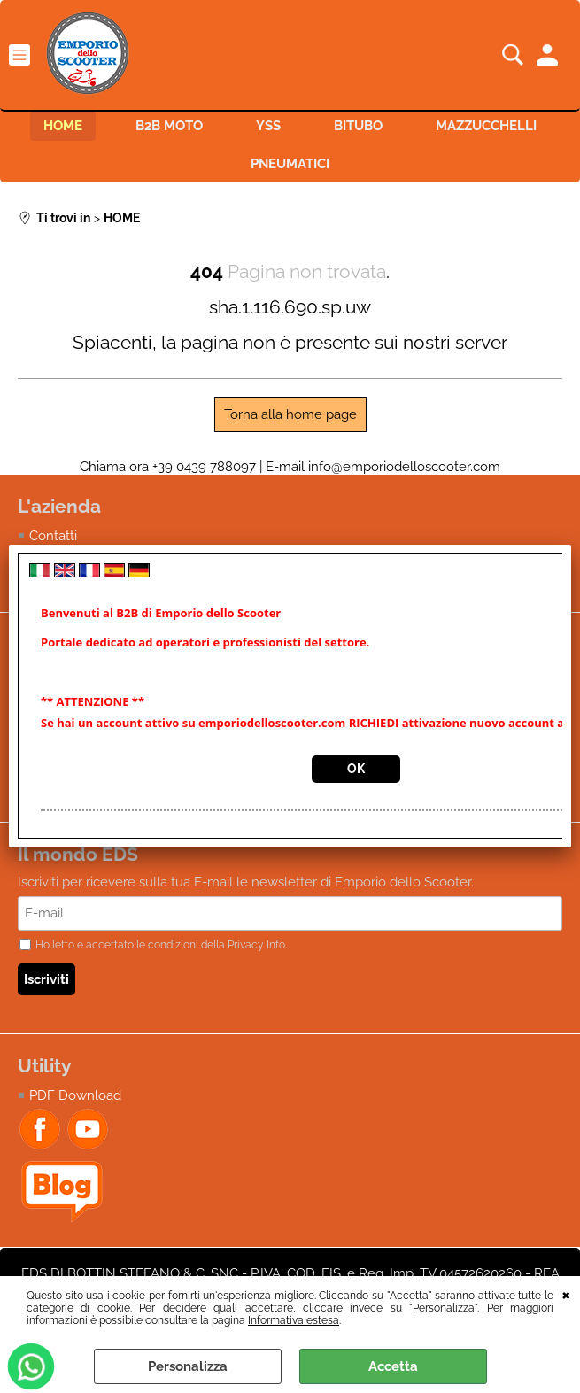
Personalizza (188, 1366)
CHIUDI (566, 1294)
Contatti (53, 536)
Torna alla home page (290, 414)
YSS (268, 126)
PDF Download (75, 1095)
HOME (62, 126)
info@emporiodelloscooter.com (404, 467)
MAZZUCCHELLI (486, 126)
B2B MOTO (169, 126)
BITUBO (358, 126)
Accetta (393, 1366)
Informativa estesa (293, 1320)
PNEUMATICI (290, 164)
